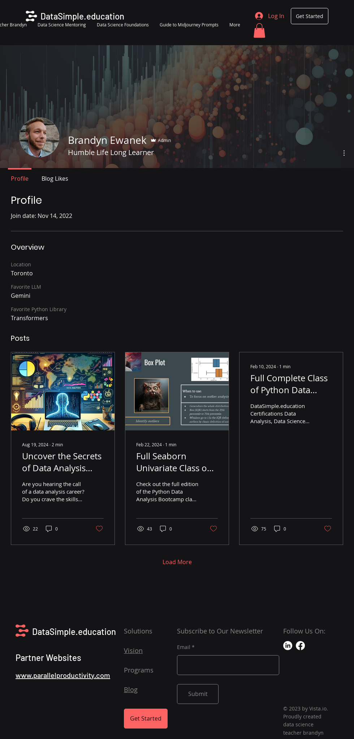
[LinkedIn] (287, 645)
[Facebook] (300, 645)
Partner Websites (48, 657)
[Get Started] (309, 16)
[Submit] (198, 694)
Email (183, 647)
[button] (259, 30)
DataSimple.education (74, 631)
